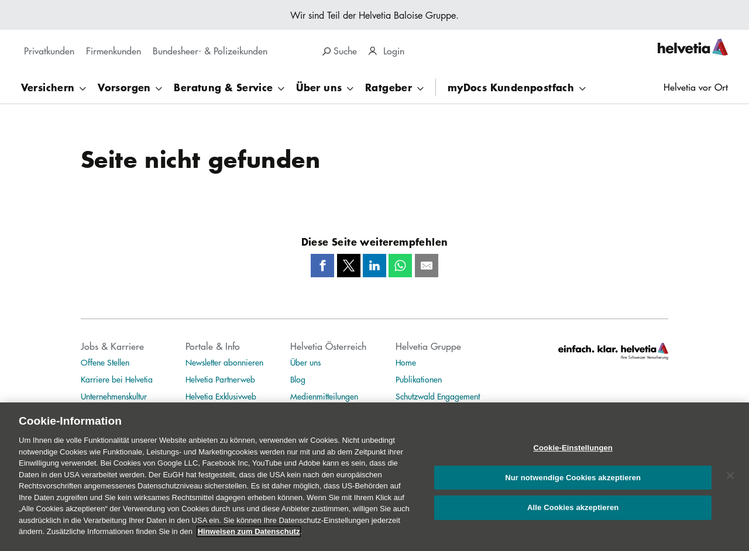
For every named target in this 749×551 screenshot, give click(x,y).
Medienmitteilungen (324, 396)
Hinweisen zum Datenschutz (249, 542)
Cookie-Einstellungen (573, 458)
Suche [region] (339, 50)
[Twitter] (348, 265)
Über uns (305, 362)
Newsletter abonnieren (224, 362)
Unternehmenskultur (114, 396)
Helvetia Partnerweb (220, 379)
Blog (297, 379)
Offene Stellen (105, 362)
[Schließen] (730, 486)
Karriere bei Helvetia (117, 379)
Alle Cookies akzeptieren (573, 518)
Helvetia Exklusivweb (220, 396)
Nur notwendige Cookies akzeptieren (573, 488)
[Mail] (426, 265)
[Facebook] (322, 265)
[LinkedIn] (374, 265)
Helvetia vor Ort (696, 87)
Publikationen (419, 379)
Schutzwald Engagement (438, 396)
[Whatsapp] (400, 265)
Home (406, 362)
